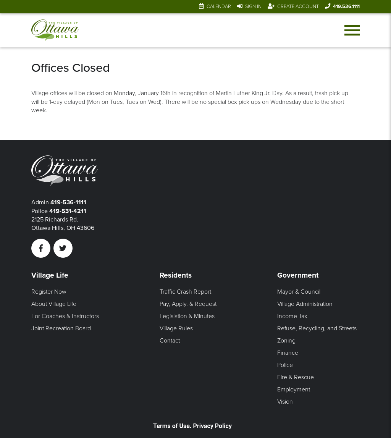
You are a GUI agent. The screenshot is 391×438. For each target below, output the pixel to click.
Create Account (298, 6)
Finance (287, 353)
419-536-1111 (68, 202)
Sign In (253, 6)
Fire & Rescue (295, 377)
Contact (170, 340)
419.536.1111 (346, 6)
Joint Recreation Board (61, 328)
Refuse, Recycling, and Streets (317, 328)
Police (285, 365)
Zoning (286, 340)
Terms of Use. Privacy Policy (192, 426)
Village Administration (305, 304)
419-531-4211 (67, 211)
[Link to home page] (55, 30)
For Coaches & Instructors (65, 316)
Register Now (48, 292)
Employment (293, 389)
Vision (285, 402)
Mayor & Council (298, 292)
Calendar (219, 6)
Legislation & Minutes (187, 316)
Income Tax (292, 316)
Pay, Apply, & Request (188, 304)
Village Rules (176, 328)
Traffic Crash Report (185, 292)
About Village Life (53, 304)
